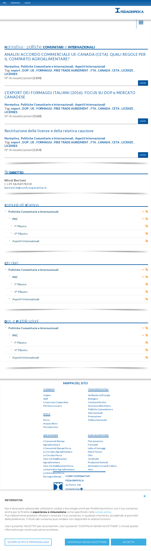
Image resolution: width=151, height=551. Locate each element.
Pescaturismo (50, 426)
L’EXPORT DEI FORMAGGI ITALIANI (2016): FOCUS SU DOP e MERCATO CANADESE (71, 94)
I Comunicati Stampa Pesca (57, 447)
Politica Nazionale (97, 419)
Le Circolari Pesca (52, 454)
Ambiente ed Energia (99, 394)
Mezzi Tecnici (95, 451)
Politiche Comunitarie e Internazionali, (47, 66)
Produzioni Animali (98, 461)
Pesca (46, 419)
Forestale (93, 444)
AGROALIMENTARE (98, 434)
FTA (97, 70)
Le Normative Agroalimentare (59, 469)
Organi (47, 394)
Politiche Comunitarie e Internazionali (33, 211)
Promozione (94, 415)
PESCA (46, 413)
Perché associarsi (52, 405)
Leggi (143, 83)
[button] (144, 496)
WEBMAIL (15, 3)
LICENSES (11, 73)
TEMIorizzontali (98, 388)
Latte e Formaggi (96, 447)
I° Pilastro (20, 225)
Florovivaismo (95, 440)
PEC (4, 3)
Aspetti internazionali (25, 357)
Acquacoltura (50, 423)
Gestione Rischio (97, 401)
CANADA (108, 70)
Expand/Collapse (143, 210)
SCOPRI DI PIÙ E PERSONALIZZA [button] (28, 542)
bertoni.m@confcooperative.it (26, 187)
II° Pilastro (21, 233)
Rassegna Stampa (52, 476)
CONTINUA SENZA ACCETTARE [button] (87, 542)
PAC (15, 218)
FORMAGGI (45, 70)
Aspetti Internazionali (90, 66)
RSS (146, 211)
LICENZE (133, 70)
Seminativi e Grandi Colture (102, 465)
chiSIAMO (49, 388)
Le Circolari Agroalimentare (57, 451)
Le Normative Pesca (53, 472)
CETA (121, 70)
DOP (25, 70)
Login (27, 3)
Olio (90, 454)
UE (33, 70)
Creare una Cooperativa (55, 401)
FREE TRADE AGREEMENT (73, 70)
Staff (45, 398)
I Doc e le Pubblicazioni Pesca (58, 465)
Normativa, (12, 66)
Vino (90, 468)
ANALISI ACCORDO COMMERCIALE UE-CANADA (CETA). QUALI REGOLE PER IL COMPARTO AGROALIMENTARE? (75, 56)
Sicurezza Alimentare (99, 405)
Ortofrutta (93, 458)
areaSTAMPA (50, 434)
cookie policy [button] (103, 512)
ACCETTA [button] (128, 542)
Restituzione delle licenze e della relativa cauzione (50, 130)
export (15, 70)
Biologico (93, 398)
